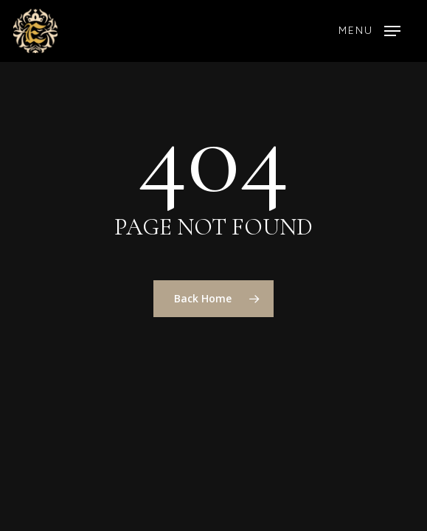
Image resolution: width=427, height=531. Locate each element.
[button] (369, 31)
